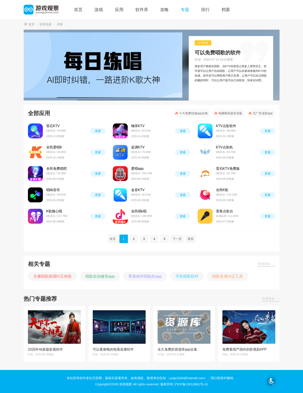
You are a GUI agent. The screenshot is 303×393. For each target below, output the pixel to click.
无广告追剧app (263, 113)
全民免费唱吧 (56, 168)
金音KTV (138, 190)
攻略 (164, 9)
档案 (226, 9)
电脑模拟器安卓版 (230, 113)
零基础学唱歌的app (145, 276)
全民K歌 (222, 190)
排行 (205, 9)
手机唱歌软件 (187, 276)
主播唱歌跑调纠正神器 (52, 276)
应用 (119, 9)
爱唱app (137, 168)
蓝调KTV (138, 147)
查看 (98, 131)
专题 (185, 9)
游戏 (98, 9)
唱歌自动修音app (100, 276)
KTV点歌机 (224, 147)
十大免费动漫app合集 (193, 113)
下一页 (177, 239)
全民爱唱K (54, 147)
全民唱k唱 (138, 211)
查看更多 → (266, 264)
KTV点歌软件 (226, 126)
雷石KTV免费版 (228, 168)
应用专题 (45, 24)
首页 (78, 9)
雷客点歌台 (224, 211)
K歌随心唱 (54, 211)
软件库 (141, 9)
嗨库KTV (138, 126)
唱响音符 (53, 190)
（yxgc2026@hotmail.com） (187, 378)
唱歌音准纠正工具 (227, 276)
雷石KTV (53, 126)
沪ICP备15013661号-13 (191, 384)
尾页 (191, 239)
